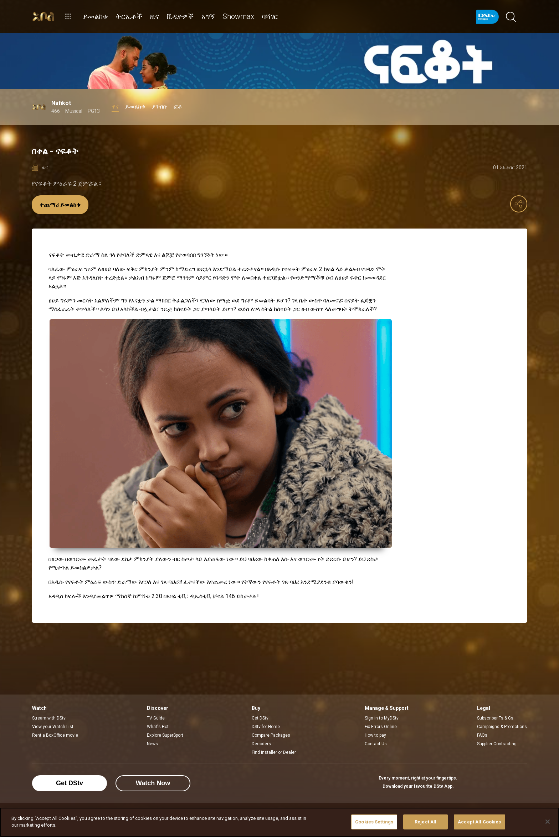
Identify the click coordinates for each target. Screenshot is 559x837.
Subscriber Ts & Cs (495, 718)
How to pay (375, 735)
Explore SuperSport (165, 735)
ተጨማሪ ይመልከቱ (60, 204)
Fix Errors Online (381, 726)
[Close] (547, 822)
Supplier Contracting (497, 743)
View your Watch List (52, 726)
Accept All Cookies (479, 822)
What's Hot (158, 726)
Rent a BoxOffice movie (55, 735)
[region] (279, 822)
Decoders (261, 743)
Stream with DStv (49, 718)
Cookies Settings (374, 822)
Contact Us (376, 743)
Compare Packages (271, 735)
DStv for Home (266, 726)
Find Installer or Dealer (274, 752)
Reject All (425, 822)
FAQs (482, 735)
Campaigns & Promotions (502, 726)
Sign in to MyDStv (382, 718)
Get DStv (260, 718)
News (152, 743)
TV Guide (156, 718)
